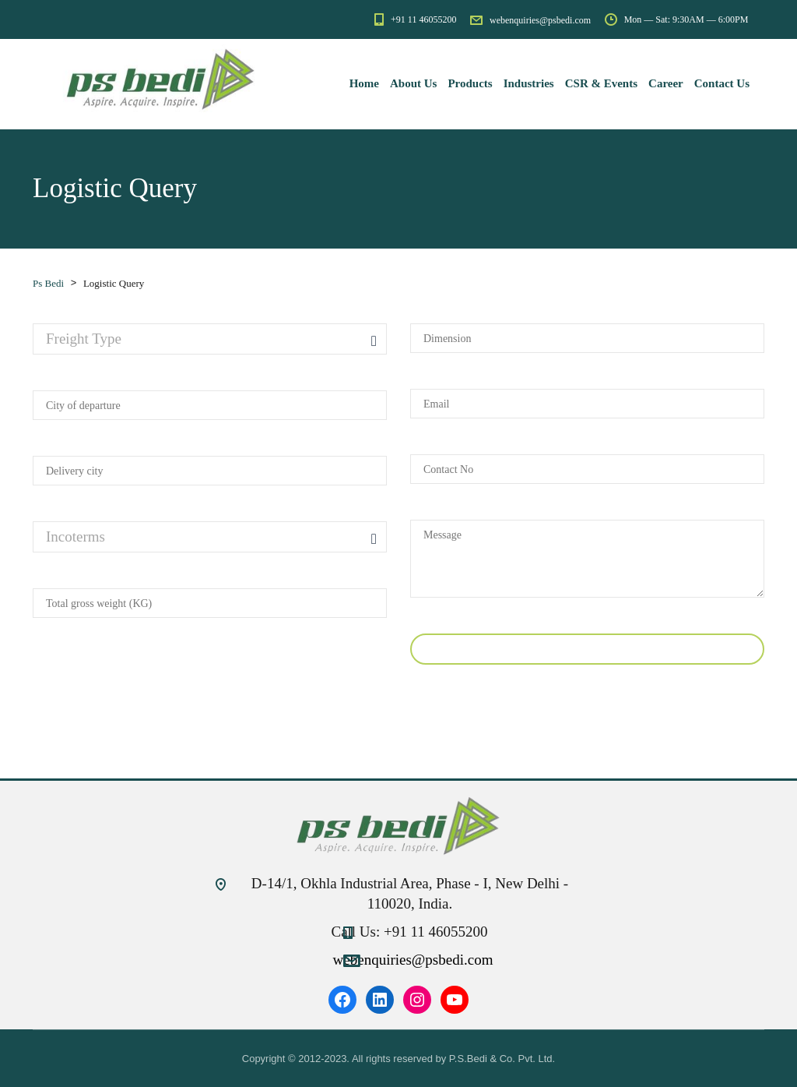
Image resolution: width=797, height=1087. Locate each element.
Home (364, 83)
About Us (413, 83)
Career (665, 83)
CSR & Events (601, 83)
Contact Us (722, 83)
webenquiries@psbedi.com (413, 959)
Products (470, 83)
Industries (529, 83)
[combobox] (210, 339)
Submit (587, 649)
